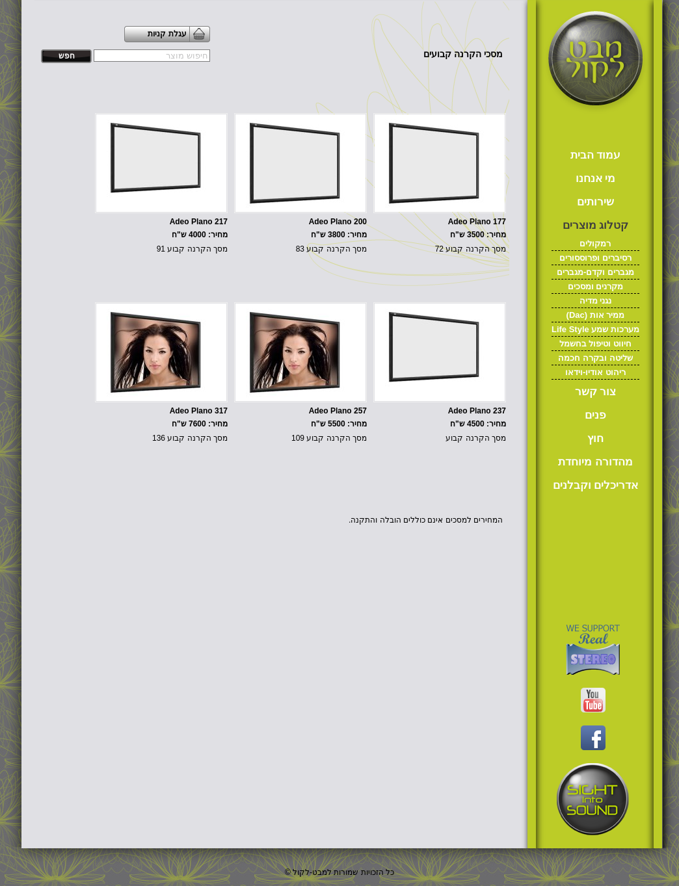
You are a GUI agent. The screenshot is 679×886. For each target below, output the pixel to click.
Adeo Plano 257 (338, 410)
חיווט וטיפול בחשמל (595, 343)
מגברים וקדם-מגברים (595, 272)
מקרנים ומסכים (596, 286)
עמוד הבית (595, 155)
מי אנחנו (596, 178)
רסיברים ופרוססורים (595, 258)
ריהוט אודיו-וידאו (595, 372)
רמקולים (595, 243)
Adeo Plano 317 (199, 410)
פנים (595, 415)
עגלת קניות (167, 33)
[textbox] (152, 55)
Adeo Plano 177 (477, 221)
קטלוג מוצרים (596, 225)
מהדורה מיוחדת (595, 462)
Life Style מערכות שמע (595, 329)
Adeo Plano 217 (199, 221)
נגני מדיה (595, 301)
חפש (67, 55)
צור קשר (596, 391)
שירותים (595, 202)
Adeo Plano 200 (338, 221)
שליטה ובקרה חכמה (595, 358)
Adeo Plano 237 (477, 410)
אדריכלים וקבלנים (596, 485)
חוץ (595, 438)
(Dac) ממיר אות (595, 315)
